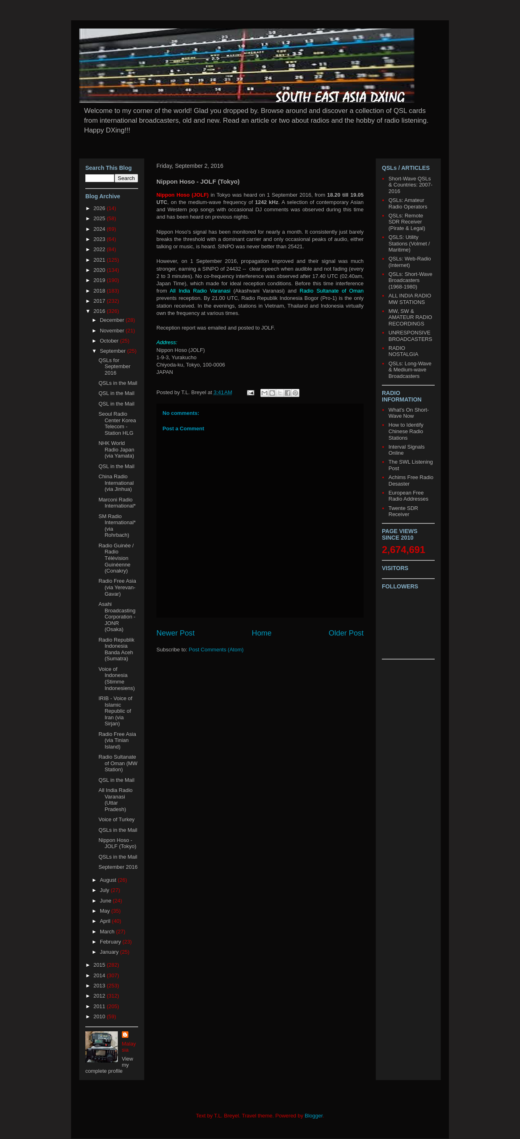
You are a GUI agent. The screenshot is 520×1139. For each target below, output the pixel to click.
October (110, 341)
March (108, 932)
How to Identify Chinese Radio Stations (405, 431)
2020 (100, 270)
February (111, 942)
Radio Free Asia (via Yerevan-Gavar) (117, 587)
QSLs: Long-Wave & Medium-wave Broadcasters (409, 369)
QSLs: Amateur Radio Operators (407, 203)
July (105, 890)
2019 (100, 280)
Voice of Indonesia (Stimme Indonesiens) (116, 678)
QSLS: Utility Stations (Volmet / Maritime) (409, 243)
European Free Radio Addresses (408, 496)
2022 (100, 249)
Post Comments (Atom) (216, 650)
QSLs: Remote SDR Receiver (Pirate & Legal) (406, 222)
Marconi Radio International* (117, 503)
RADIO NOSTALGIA (403, 351)
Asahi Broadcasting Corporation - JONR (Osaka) (116, 616)
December (113, 320)
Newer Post (175, 633)
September (113, 351)
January (110, 952)
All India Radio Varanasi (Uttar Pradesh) (115, 799)
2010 (100, 1016)
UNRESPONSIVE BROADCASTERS (410, 336)
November (113, 331)
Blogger (314, 1116)
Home (262, 633)
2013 (100, 986)
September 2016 (117, 867)
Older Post (346, 633)
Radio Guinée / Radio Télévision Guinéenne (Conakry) (116, 558)
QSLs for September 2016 (114, 366)
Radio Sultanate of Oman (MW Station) (117, 763)
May (105, 911)
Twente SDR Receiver (403, 511)
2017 (100, 301)
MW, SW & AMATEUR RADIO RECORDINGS (410, 317)
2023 (100, 239)
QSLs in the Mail (117, 383)
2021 (100, 260)
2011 (100, 1006)
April (106, 921)
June (106, 901)
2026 (100, 208)
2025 (100, 218)
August (109, 880)
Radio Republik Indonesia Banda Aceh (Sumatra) (116, 649)
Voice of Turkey (116, 819)
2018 (100, 291)
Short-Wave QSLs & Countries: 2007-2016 (410, 185)
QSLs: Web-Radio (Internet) (409, 262)
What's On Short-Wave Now (408, 413)
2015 (100, 965)
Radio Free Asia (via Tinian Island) (117, 740)
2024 (100, 229)
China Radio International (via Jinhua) (116, 482)
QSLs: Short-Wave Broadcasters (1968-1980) (410, 280)
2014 (100, 975)
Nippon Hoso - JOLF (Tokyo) (117, 843)
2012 (100, 996)
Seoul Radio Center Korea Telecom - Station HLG (117, 423)
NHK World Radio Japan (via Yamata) (116, 449)
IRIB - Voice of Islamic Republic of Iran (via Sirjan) (115, 711)
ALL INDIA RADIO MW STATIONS (409, 299)
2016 (100, 311)
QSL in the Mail (116, 393)
